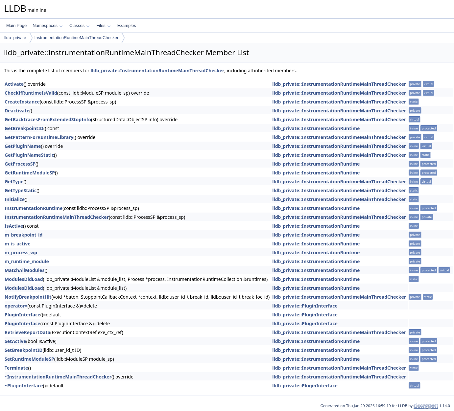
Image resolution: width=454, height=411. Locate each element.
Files (103, 25)
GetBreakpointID (24, 128)
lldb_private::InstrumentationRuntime (316, 128)
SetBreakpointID (24, 350)
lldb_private (15, 37)
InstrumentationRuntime (33, 208)
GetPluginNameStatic (29, 155)
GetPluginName (23, 146)
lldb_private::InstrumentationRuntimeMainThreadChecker (158, 70)
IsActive (14, 226)
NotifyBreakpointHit (28, 297)
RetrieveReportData (27, 332)
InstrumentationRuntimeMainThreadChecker (77, 37)
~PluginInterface (24, 385)
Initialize (15, 199)
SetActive (15, 341)
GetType (14, 181)
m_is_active (18, 243)
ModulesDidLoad (24, 279)
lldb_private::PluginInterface (305, 306)
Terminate (16, 368)
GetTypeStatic (20, 190)
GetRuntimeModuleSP (30, 173)
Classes (79, 25)
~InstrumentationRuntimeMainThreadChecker (58, 377)
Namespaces (47, 25)
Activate (14, 84)
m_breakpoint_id (23, 235)
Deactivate (17, 110)
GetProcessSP (20, 164)
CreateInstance (22, 102)
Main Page (16, 25)
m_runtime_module (27, 261)
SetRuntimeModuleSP (29, 359)
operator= (16, 306)
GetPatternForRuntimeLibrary (39, 137)
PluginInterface (22, 314)
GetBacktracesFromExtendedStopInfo (48, 119)
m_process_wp (21, 252)
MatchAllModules (24, 270)
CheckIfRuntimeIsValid (31, 93)
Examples (126, 25)
